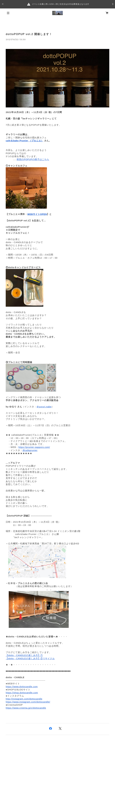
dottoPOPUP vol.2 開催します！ (29, 34)
